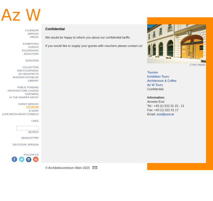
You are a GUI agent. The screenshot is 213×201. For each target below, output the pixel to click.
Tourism (152, 72)
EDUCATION (31, 53)
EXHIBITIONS (31, 43)
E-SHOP (34, 110)
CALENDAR (32, 30)
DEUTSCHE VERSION (26, 144)
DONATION (32, 60)
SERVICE (33, 33)
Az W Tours (155, 85)
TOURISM (32, 107)
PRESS (34, 37)
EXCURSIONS (30, 50)
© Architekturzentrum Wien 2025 (67, 167)
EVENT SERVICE (28, 104)
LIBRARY (33, 80)
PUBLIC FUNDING (28, 87)
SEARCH (33, 132)
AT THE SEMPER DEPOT (24, 97)
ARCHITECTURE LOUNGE (23, 90)
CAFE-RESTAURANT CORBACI (20, 114)
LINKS (35, 120)
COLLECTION (30, 67)
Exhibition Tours (158, 76)
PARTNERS (32, 94)
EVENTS (34, 47)
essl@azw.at (165, 114)
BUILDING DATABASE (26, 77)
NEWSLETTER (30, 138)
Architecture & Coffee (161, 80)
